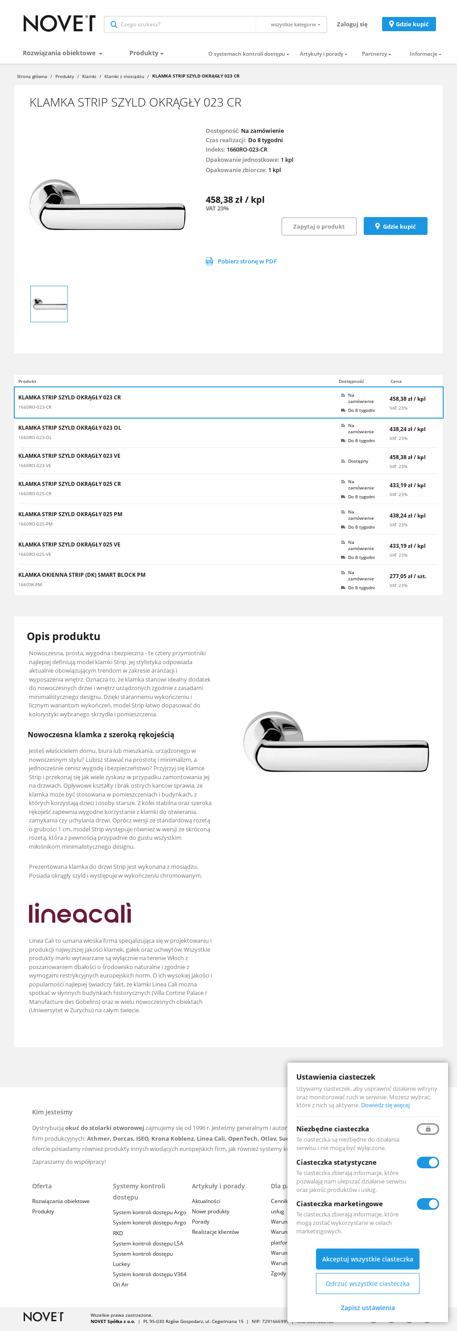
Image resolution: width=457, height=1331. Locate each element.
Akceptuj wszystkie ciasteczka (367, 1259)
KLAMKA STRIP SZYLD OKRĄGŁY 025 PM (70, 516)
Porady (200, 1224)
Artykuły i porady (321, 56)
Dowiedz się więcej (385, 1105)
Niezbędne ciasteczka (332, 1128)
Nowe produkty (210, 1213)
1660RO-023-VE (34, 467)
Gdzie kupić (412, 25)
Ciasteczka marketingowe (339, 1203)
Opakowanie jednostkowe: (242, 162)
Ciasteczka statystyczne (336, 1162)
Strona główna (32, 78)
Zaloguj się (352, 25)
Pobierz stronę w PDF (241, 263)
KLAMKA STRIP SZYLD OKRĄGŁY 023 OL (69, 430)
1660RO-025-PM (35, 526)
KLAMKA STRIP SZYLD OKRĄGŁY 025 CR (69, 486)
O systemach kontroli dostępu (246, 56)
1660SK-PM (30, 586)
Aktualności (206, 1203)
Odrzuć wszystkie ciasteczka (368, 1283)
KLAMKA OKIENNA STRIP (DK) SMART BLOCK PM (81, 577)
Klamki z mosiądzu (124, 78)
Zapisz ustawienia (368, 1307)
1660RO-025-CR (34, 496)
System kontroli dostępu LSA (148, 1245)
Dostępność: (223, 132)
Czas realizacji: (226, 142)
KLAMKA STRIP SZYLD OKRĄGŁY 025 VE (69, 546)
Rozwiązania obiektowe (60, 55)
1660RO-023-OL (35, 439)
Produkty (143, 55)
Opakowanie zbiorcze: (236, 172)
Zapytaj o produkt (319, 229)
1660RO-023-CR (34, 409)
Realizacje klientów (215, 1234)
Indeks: (215, 152)
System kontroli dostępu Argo (149, 1214)
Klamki (89, 78)
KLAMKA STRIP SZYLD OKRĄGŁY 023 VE (69, 458)
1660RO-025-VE (34, 556)
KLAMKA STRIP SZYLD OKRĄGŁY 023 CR (69, 399)
